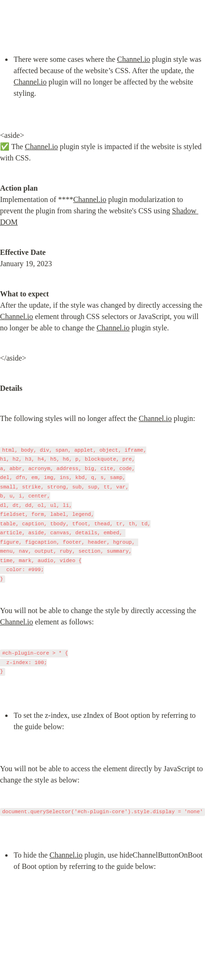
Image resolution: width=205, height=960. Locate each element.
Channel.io (133, 59)
